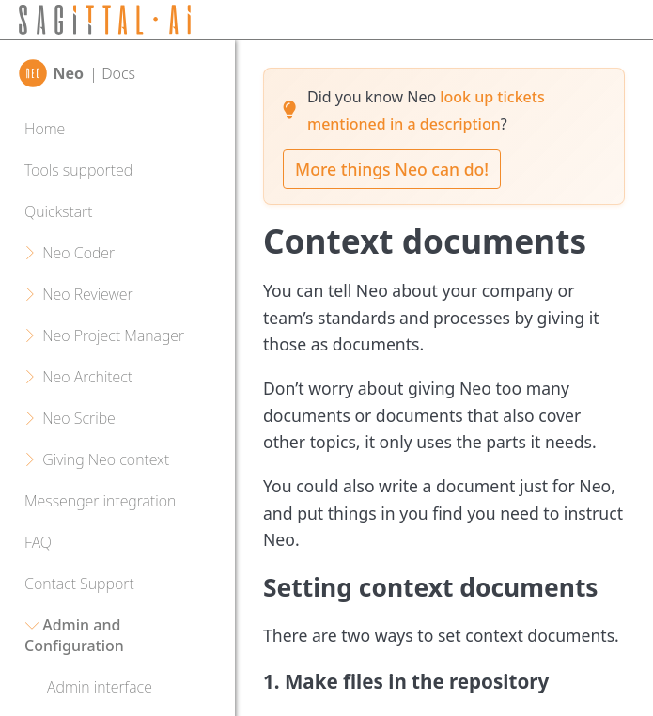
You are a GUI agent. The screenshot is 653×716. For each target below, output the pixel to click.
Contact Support (79, 583)
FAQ (38, 542)
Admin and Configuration (74, 635)
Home (44, 128)
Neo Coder (78, 252)
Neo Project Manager (113, 335)
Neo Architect (87, 376)
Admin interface (99, 687)
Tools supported (78, 170)
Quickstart (58, 211)
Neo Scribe (79, 418)
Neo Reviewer (87, 294)
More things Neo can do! (392, 169)
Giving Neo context (105, 459)
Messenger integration (100, 500)
